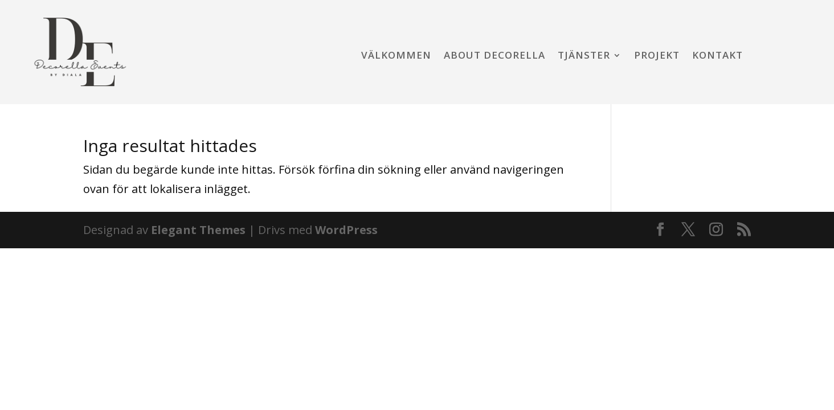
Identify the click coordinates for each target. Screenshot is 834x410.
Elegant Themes (198, 229)
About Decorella (494, 56)
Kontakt (717, 56)
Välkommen (396, 56)
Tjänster (584, 56)
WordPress (346, 229)
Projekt (657, 56)
